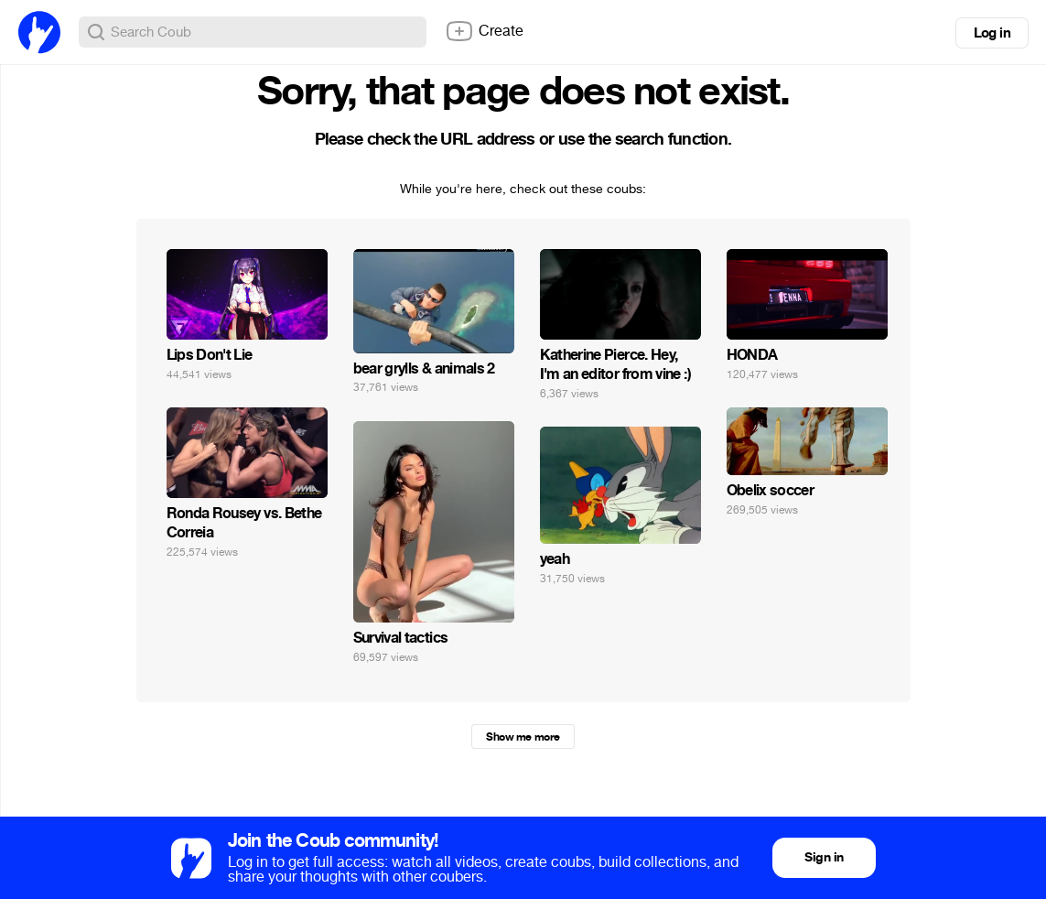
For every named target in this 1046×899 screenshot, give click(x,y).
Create (484, 31)
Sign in (823, 857)
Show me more (522, 737)
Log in (992, 33)
